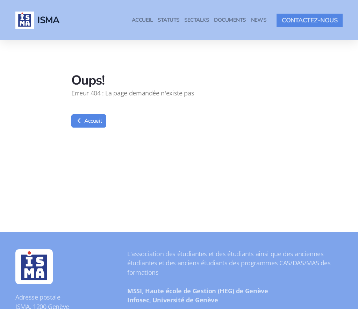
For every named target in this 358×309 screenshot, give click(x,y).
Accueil (89, 121)
